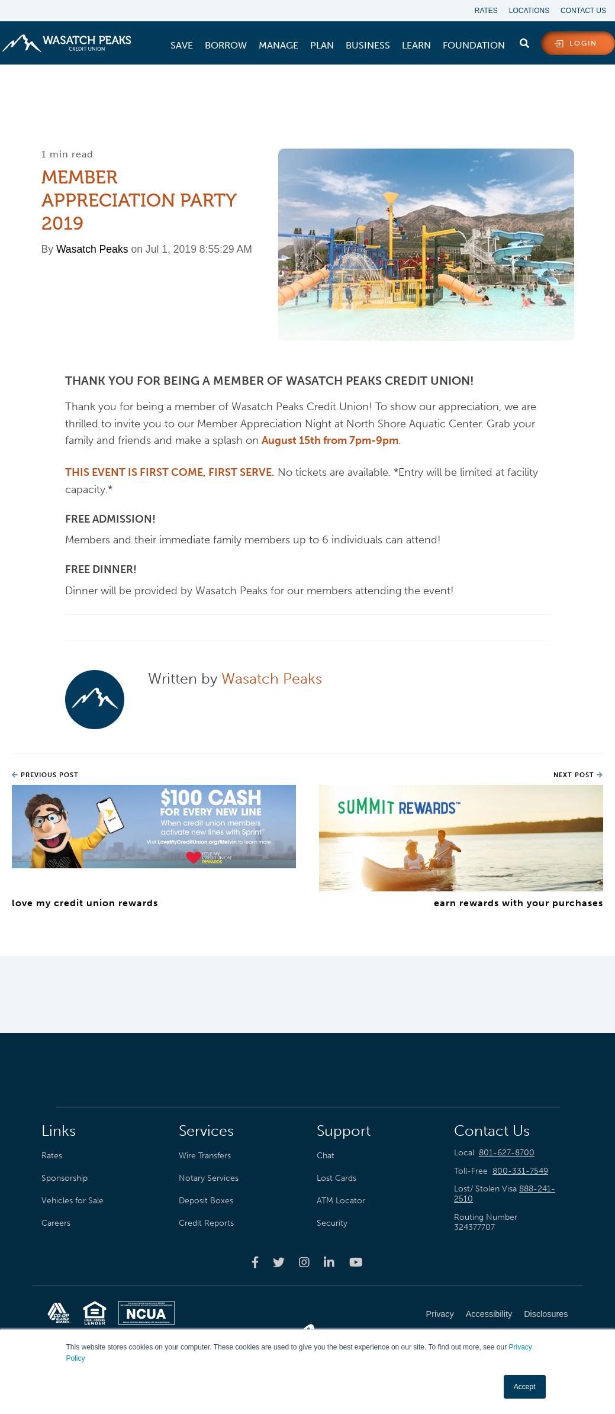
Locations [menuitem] (528, 11)
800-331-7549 (520, 1171)
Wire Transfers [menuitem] (205, 1155)
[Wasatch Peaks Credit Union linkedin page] (329, 1261)
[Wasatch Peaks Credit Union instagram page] (304, 1261)
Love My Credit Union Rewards (85, 903)
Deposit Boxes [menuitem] (206, 1201)
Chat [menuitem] (325, 1155)
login (583, 44)
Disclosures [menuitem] (546, 1314)
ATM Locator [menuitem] (341, 1201)
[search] (524, 40)
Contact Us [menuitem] (583, 11)
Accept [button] (525, 1387)
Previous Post (45, 775)
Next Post (578, 775)
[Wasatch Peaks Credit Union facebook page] (255, 1261)
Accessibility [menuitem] (489, 1314)
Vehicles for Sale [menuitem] (72, 1201)
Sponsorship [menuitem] (64, 1178)
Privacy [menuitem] (440, 1314)
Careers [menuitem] (55, 1223)
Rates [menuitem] (485, 11)
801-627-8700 (506, 1153)
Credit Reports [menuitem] (206, 1223)
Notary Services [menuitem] (209, 1178)
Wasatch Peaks (92, 249)
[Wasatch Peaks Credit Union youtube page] (356, 1261)
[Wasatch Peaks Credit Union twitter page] (279, 1261)
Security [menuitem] (332, 1223)
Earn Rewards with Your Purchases (518, 903)
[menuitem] (182, 45)
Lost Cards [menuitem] (336, 1178)
